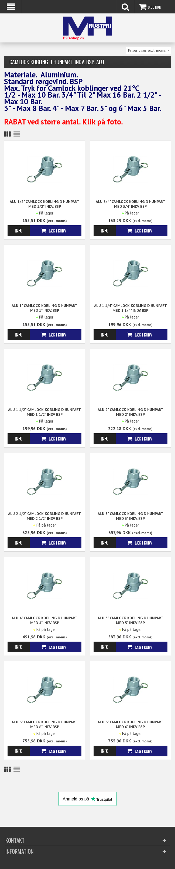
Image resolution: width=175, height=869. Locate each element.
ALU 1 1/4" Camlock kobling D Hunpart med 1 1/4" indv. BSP (130, 308)
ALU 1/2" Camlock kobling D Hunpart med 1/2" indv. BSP (44, 204)
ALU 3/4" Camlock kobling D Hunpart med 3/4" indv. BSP (130, 204)
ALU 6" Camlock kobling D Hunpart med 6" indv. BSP (44, 724)
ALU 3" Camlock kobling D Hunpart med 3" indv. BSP (130, 516)
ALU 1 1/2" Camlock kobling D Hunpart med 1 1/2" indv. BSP (44, 412)
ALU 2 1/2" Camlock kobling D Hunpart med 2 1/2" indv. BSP (44, 516)
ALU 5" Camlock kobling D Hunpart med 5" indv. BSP (130, 620)
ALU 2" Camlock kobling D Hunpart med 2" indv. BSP (130, 412)
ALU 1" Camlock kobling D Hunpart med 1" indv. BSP (44, 308)
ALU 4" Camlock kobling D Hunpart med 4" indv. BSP (44, 620)
